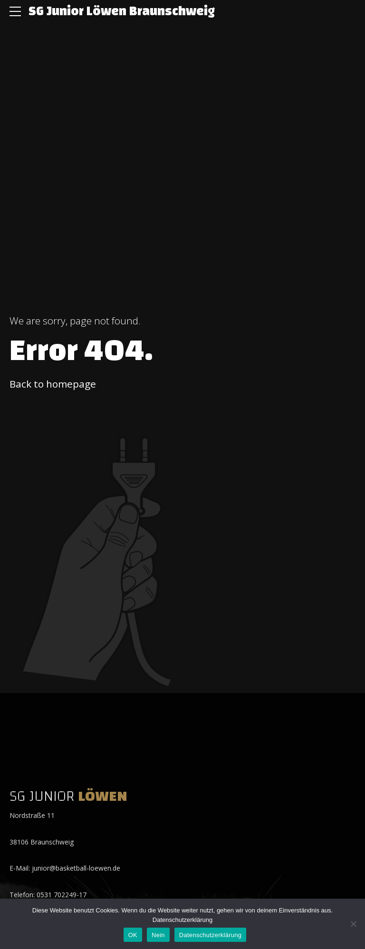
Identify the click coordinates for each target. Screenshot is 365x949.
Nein (158, 935)
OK (132, 935)
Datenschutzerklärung (182, 919)
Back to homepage (53, 383)
